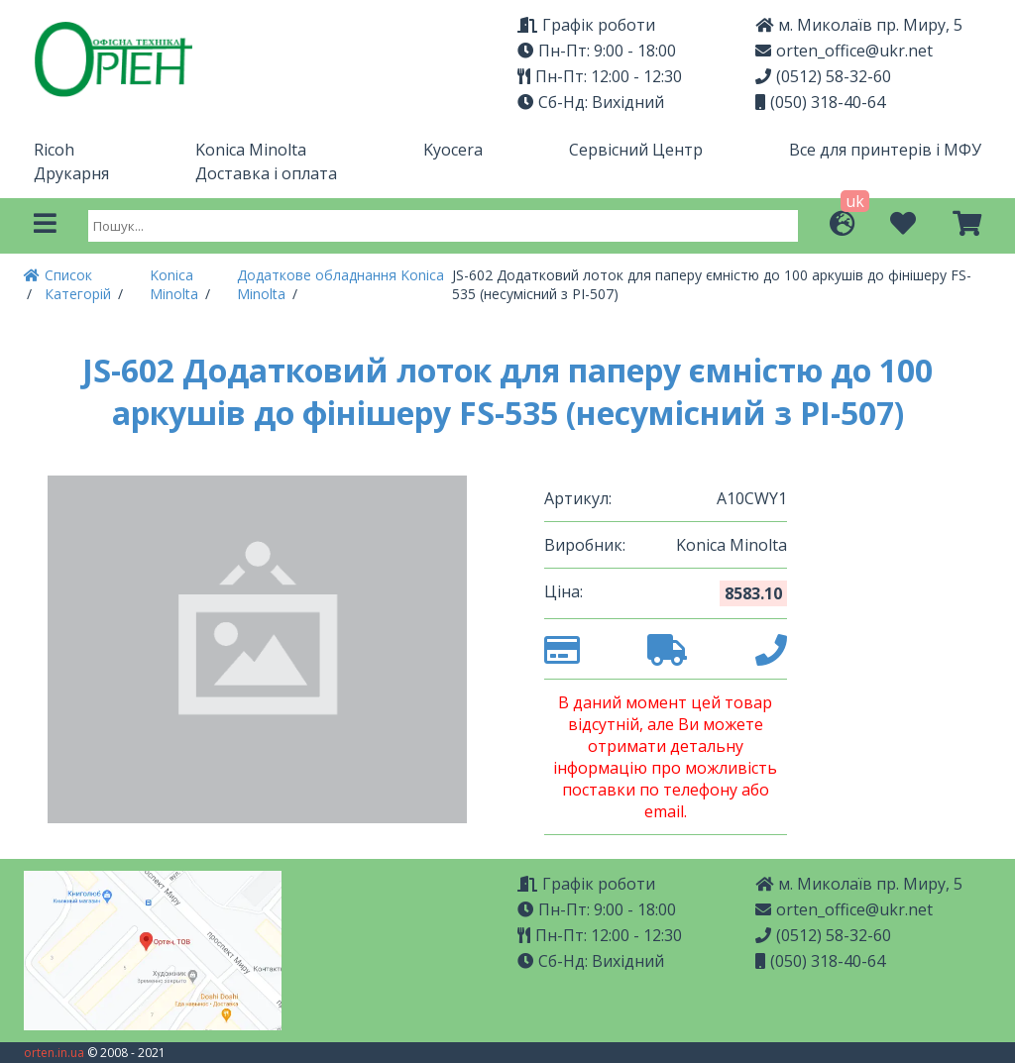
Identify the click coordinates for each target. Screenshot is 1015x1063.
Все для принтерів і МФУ (885, 149)
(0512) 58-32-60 (823, 76)
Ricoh (54, 149)
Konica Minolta (250, 149)
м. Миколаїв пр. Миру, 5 (858, 25)
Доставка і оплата (266, 173)
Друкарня (71, 173)
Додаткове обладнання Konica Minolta (340, 284)
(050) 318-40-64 (820, 102)
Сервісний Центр (636, 149)
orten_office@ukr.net (844, 50)
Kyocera (453, 149)
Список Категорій (80, 284)
